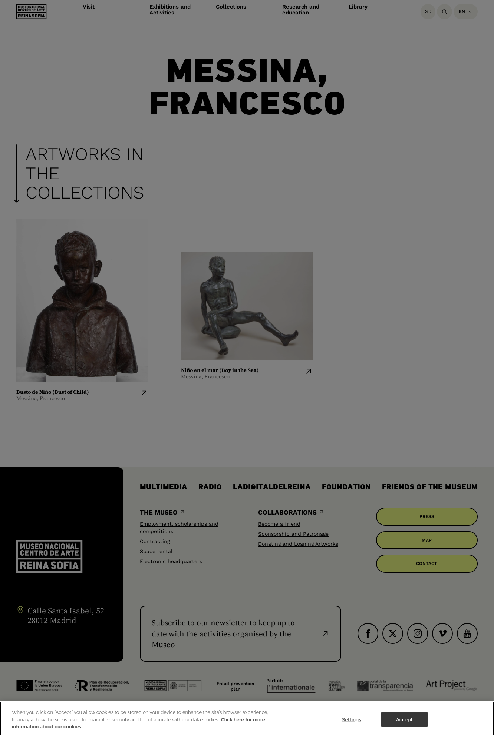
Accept (404, 723)
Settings (351, 723)
